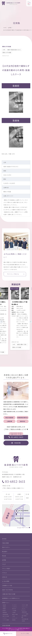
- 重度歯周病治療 (5, 614)
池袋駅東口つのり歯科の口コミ (11, 598)
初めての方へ (6, 547)
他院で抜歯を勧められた (14, 49)
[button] (1, 321)
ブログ (4, 564)
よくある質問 (5, 581)
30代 (12, 344)
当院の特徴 (5, 543)
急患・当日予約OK (7, 590)
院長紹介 (4, 551)
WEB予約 (18, 443)
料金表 (4, 556)
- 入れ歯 (13, 616)
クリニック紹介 (6, 568)
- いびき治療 (14, 610)
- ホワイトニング (14, 618)
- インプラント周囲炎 (5, 619)
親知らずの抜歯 (6, 46)
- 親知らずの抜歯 (15, 614)
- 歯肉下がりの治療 (5, 616)
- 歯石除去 (4, 610)
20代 (4, 49)
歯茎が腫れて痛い (21, 344)
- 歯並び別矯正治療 (24, 619)
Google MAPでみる (22, 527)
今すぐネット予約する (13, 274)
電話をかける (8, 633)
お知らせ (4, 577)
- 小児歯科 (13, 612)
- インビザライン (14, 606)
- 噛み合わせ (14, 608)
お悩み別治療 (6, 625)
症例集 (9, 27)
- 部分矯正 (23, 620)
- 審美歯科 (13, 619)
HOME (4, 27)
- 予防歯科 (4, 606)
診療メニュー (5, 602)
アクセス (4, 573)
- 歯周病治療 (4, 612)
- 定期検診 (4, 608)
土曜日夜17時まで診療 (8, 594)
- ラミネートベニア (24, 606)
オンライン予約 (25, 633)
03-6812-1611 (16, 437)
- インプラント (4, 618)
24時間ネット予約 (7, 585)
